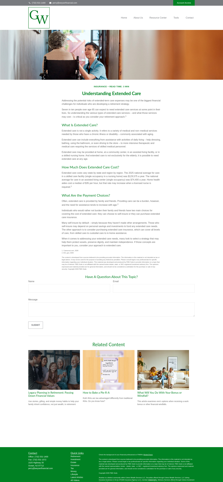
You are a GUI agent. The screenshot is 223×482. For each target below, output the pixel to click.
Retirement (75, 456)
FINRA (150, 480)
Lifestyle (74, 474)
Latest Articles (77, 477)
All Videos (75, 480)
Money (74, 471)
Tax (72, 468)
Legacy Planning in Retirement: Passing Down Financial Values (50, 394)
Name (31, 281)
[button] (124, 17)
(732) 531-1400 (37, 3)
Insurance (75, 465)
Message (33, 299)
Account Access (184, 3)
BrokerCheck (148, 455)
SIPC (155, 480)
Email (116, 281)
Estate (73, 462)
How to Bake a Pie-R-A (96, 392)
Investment (75, 459)
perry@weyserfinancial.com (63, 3)
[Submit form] (35, 325)
